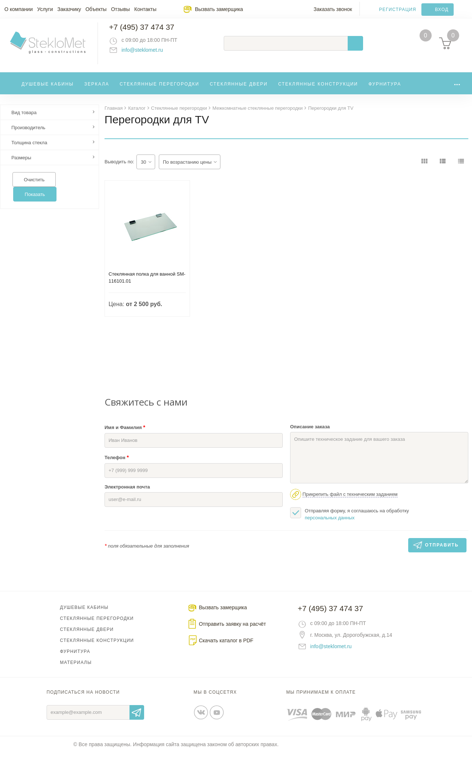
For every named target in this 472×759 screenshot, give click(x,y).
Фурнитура (385, 89)
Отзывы (120, 9)
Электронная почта (127, 493)
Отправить (136, 718)
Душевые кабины (48, 89)
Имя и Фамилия (125, 433)
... (457, 88)
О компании (18, 9)
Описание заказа (310, 433)
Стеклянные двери (239, 89)
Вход (442, 9)
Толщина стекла (29, 149)
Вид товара (24, 118)
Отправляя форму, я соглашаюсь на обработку (349, 520)
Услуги (45, 9)
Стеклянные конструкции (318, 89)
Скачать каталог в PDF (226, 647)
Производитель (28, 134)
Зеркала (96, 89)
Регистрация (397, 9)
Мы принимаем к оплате (321, 698)
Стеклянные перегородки (159, 89)
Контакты (145, 9)
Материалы (76, 668)
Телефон (117, 463)
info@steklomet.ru (148, 53)
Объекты (96, 9)
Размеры (21, 164)
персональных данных (330, 524)
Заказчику (69, 9)
